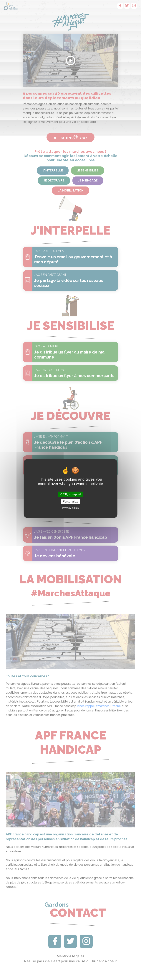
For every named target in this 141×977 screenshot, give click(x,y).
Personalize (70, 501)
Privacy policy (70, 507)
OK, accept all (70, 494)
